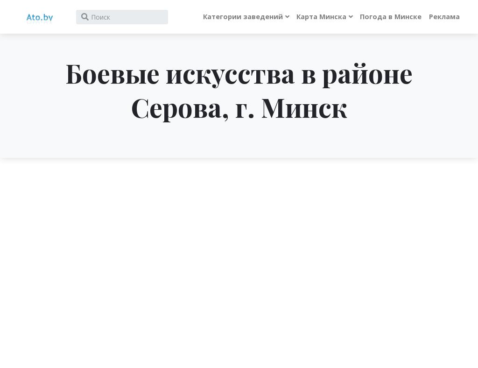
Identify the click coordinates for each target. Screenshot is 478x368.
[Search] (122, 17)
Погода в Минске (391, 16)
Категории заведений (243, 16)
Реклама (444, 16)
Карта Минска (321, 16)
